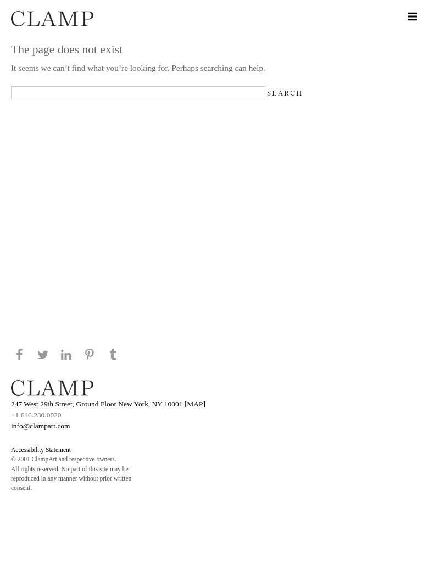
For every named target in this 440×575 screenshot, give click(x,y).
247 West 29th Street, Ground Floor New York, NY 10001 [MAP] (108, 404)
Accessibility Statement (41, 449)
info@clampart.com (40, 426)
